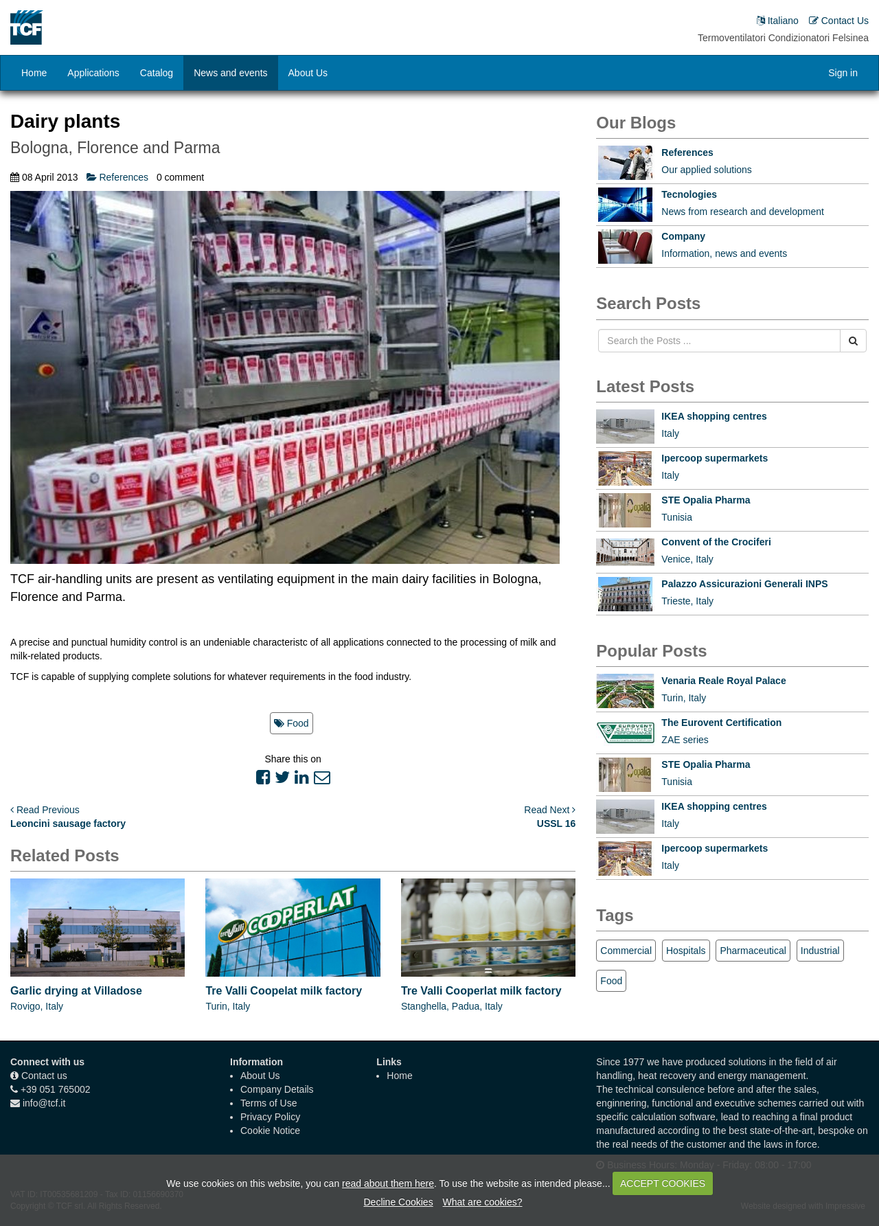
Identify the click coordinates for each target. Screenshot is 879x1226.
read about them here (388, 1183)
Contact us (44, 1075)
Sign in (843, 72)
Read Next (549, 809)
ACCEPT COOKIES (662, 1183)
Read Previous (45, 809)
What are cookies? (483, 1201)
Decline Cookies (398, 1201)
